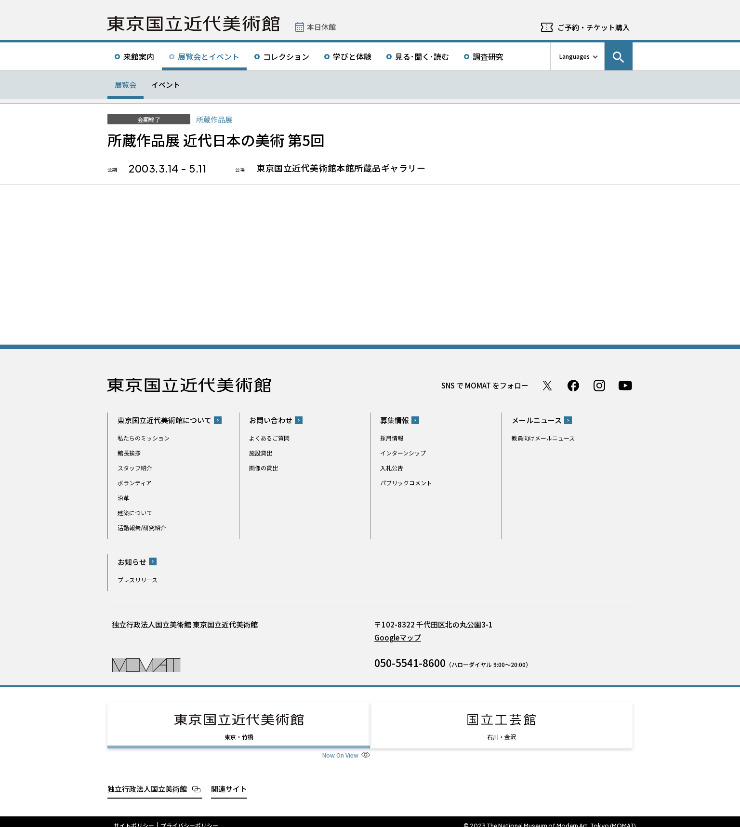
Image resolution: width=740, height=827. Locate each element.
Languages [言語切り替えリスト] (574, 56)
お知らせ (132, 562)
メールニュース (537, 420)
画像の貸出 (263, 468)
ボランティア (135, 483)
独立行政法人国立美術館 (147, 780)
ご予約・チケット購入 (593, 27)
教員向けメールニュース (543, 438)
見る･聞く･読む (422, 56)
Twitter (547, 385)
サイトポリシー (134, 817)
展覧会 (125, 85)
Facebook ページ (573, 385)
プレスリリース (138, 579)
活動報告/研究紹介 (142, 527)
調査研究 (488, 56)
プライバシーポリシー (189, 817)
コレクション (286, 56)
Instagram (599, 385)
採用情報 (391, 438)
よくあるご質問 (269, 438)
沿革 (123, 498)
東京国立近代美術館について (164, 420)
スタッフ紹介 (135, 468)
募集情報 (394, 420)
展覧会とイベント (208, 56)
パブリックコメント (406, 483)
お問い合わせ (270, 420)
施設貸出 (260, 453)
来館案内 (138, 56)
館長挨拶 (129, 453)
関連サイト (229, 780)
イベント (165, 85)
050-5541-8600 (410, 662)
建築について (135, 512)
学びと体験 (352, 56)
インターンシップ (403, 453)
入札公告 (391, 468)
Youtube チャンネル (625, 385)
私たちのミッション (144, 438)
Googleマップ (397, 637)
